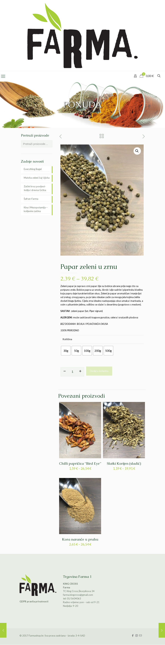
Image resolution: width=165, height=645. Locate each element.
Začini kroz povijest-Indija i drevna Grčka (35, 188)
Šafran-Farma (31, 198)
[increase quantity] (80, 371)
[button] (137, 151)
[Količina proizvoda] (72, 372)
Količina (67, 339)
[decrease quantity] (64, 371)
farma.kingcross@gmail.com (78, 594)
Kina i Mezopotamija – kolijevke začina (36, 209)
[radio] (65, 350)
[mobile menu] (3, 76)
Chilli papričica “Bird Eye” (80, 463)
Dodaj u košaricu (99, 370)
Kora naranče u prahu (80, 539)
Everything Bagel (33, 169)
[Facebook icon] (132, 635)
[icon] (140, 635)
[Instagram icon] (136, 635)
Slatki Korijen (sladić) (124, 463)
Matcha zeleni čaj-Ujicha (37, 177)
